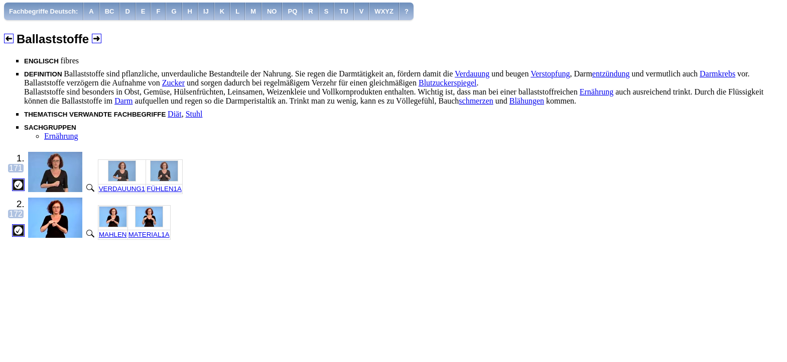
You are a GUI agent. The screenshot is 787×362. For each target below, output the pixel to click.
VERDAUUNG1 (122, 189)
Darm (123, 101)
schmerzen (476, 101)
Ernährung (597, 91)
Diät (175, 114)
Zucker (173, 82)
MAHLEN (113, 234)
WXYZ (384, 11)
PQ (292, 11)
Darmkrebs (717, 73)
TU (343, 11)
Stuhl (194, 114)
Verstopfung (550, 73)
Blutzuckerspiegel (448, 82)
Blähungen (526, 101)
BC (109, 11)
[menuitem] (43, 11)
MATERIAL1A (149, 234)
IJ (206, 11)
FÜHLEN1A (164, 189)
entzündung (611, 73)
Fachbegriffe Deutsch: (43, 11)
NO (272, 11)
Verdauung (472, 73)
